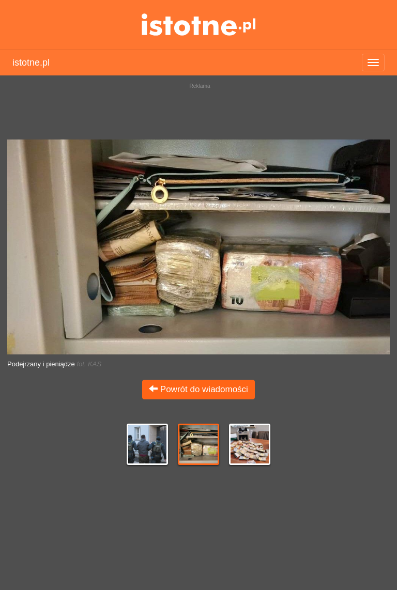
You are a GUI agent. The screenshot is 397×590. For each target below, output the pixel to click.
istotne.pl (199, 24)
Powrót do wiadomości (198, 389)
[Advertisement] (198, 108)
